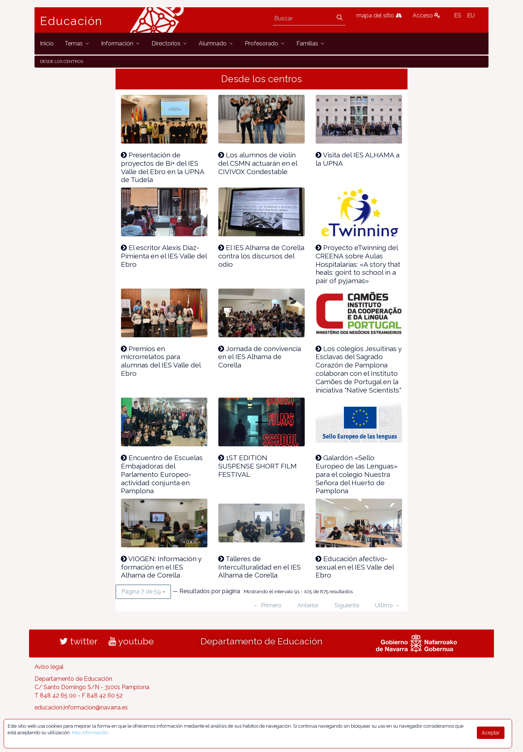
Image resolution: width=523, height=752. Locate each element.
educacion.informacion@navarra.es (81, 707)
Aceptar (491, 733)
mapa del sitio (379, 15)
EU (471, 15)
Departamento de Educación (261, 641)
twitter (79, 641)
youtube (131, 641)
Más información (90, 732)
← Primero (267, 605)
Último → (387, 605)
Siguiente (347, 605)
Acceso (426, 15)
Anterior (308, 605)
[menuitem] (47, 43)
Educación (71, 21)
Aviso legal (49, 666)
